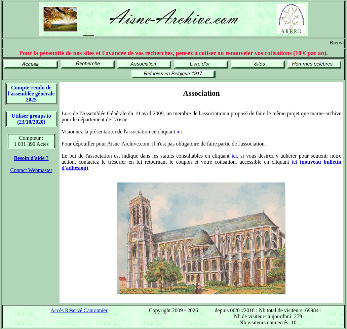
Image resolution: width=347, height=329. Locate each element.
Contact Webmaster (31, 170)
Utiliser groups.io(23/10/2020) (31, 119)
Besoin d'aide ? (31, 158)
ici (179, 131)
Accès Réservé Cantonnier (79, 310)
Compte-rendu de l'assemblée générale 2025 (31, 93)
